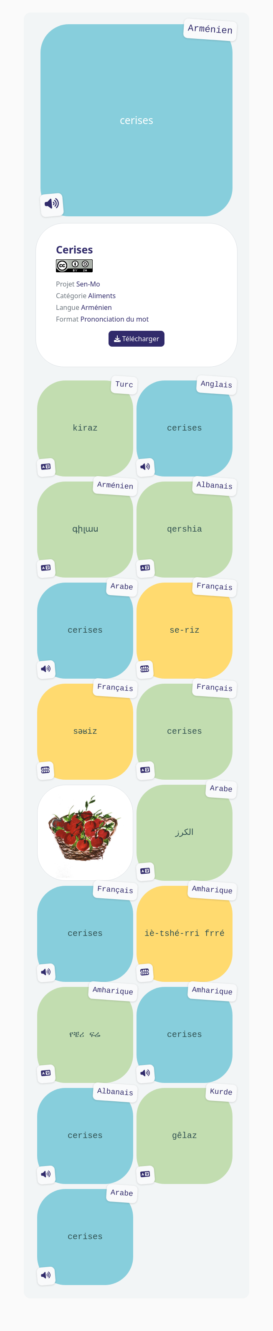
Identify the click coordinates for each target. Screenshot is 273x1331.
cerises (136, 120)
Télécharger (136, 338)
